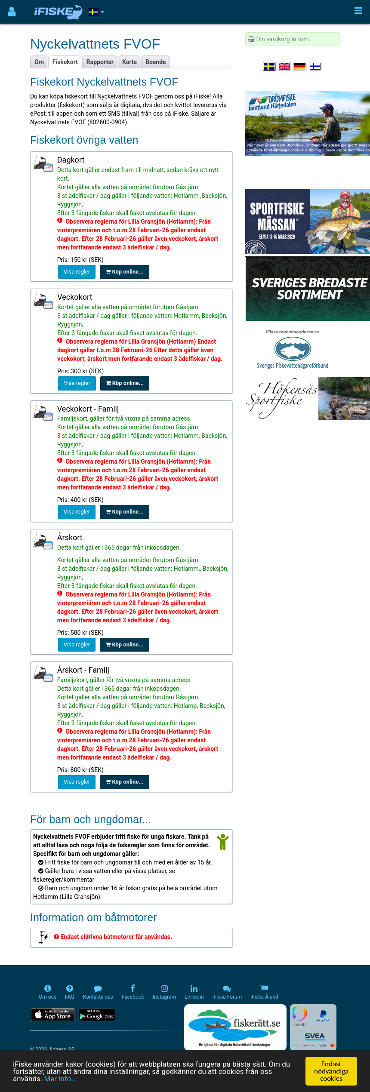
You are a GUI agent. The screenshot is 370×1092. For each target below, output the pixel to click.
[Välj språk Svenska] (270, 66)
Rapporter (100, 61)
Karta (129, 61)
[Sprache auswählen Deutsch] (300, 66)
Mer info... (60, 1078)
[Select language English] (285, 66)
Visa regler (77, 271)
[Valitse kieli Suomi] (316, 66)
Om (39, 61)
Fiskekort (65, 61)
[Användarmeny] (12, 12)
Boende (155, 61)
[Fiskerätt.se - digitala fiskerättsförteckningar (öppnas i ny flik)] (235, 1027)
